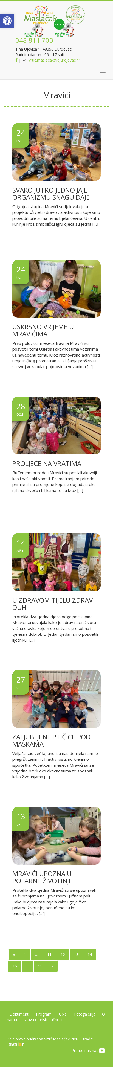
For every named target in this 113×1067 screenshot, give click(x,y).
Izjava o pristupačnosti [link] (44, 1019)
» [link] (52, 966)
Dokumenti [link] (19, 1014)
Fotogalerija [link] (84, 1014)
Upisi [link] (63, 1014)
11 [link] (49, 954)
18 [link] (40, 966)
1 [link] (25, 954)
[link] (7, 21)
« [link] (14, 954)
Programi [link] (44, 1014)
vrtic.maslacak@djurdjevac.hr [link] (54, 60)
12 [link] (63, 954)
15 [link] (15, 966)
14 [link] (89, 954)
